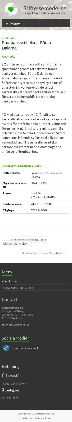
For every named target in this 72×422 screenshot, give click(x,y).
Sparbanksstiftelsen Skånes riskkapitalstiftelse (24, 241)
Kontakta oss (10, 281)
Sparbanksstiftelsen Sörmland (43, 253)
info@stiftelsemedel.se (16, 324)
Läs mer (29, 287)
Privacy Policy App (13, 287)
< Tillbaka (8, 38)
